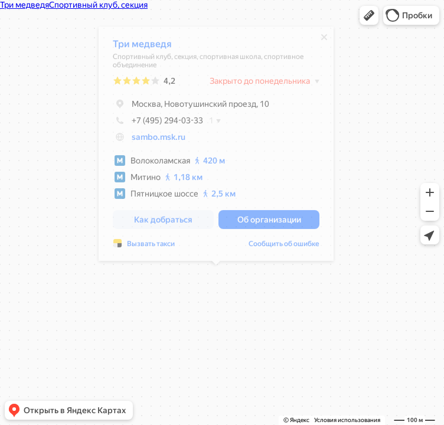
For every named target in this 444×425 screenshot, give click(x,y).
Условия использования (347, 420)
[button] (369, 15)
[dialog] (216, 147)
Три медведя (142, 47)
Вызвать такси (151, 247)
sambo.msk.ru (158, 140)
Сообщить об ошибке (284, 247)
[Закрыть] (324, 40)
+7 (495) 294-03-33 (158, 123)
